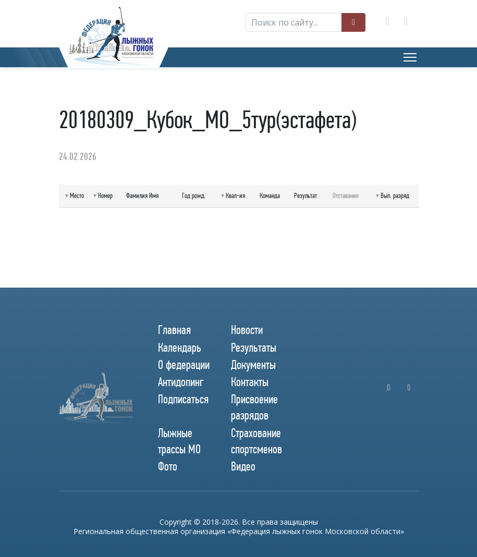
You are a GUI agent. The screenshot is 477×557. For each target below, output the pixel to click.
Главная (174, 330)
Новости (247, 330)
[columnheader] (75, 196)
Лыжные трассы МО (179, 441)
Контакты (249, 382)
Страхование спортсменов (256, 441)
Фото (167, 466)
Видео (243, 466)
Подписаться (183, 399)
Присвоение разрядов (254, 407)
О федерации (184, 364)
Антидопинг (181, 382)
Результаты (253, 347)
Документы (253, 364)
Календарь (179, 347)
